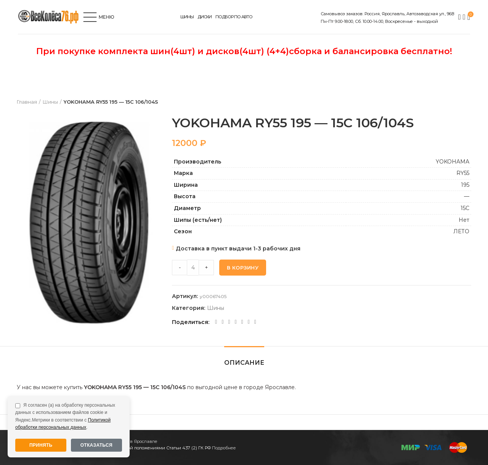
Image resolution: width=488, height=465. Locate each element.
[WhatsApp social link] (236, 322)
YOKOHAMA (452, 161)
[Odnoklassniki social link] (229, 322)
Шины (50, 102)
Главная (27, 102)
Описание (244, 362)
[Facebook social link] (216, 322)
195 (465, 184)
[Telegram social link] (249, 322)
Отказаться (96, 445)
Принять (41, 445)
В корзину (242, 268)
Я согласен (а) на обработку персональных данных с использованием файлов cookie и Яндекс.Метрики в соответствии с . (65, 416)
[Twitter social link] (222, 322)
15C (465, 208)
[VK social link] (242, 322)
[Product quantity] (193, 268)
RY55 (462, 173)
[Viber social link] (255, 322)
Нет (464, 219)
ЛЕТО (461, 231)
